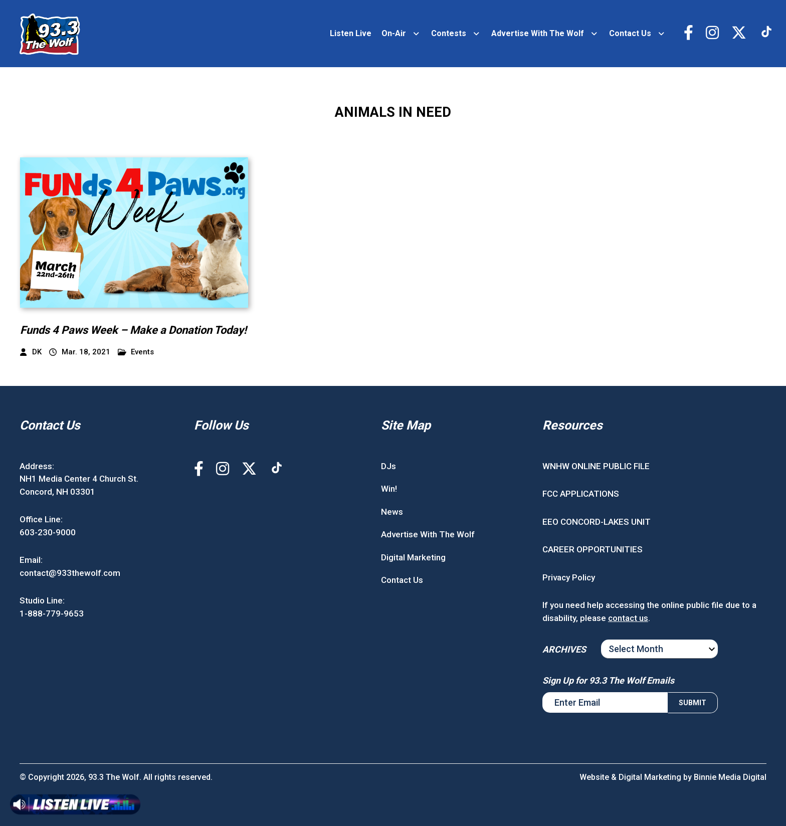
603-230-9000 (48, 532)
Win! (389, 489)
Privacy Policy (568, 577)
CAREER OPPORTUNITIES (592, 549)
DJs (388, 466)
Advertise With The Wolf (537, 33)
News (392, 512)
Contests (448, 33)
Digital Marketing (413, 557)
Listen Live (350, 33)
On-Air (393, 33)
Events (136, 352)
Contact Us (630, 33)
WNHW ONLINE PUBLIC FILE (596, 466)
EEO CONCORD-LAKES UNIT (596, 522)
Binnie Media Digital (730, 777)
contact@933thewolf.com (70, 573)
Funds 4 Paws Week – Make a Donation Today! (133, 330)
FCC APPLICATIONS (580, 494)
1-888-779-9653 (52, 613)
